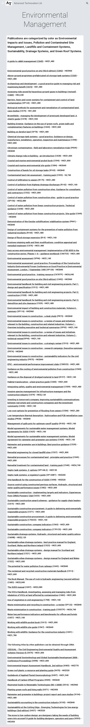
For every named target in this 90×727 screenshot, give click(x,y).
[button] (3, 3)
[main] (45, 20)
